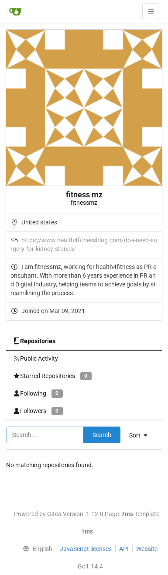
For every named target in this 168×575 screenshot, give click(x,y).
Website (147, 548)
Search (102, 434)
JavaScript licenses (86, 548)
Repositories (34, 340)
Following (38, 393)
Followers (38, 411)
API (124, 548)
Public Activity (35, 358)
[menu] (35, 549)
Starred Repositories (52, 376)
